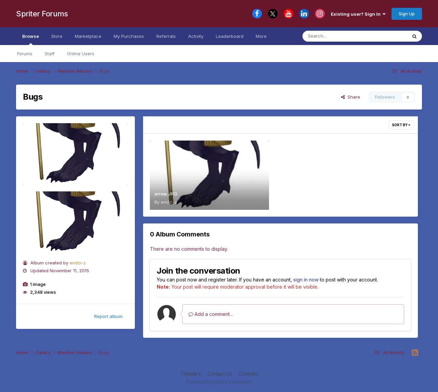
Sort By (401, 125)
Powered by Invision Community (219, 381)
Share (350, 97)
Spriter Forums (42, 13)
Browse (30, 39)
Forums (24, 53)
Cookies (248, 374)
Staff (50, 53)
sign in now (306, 279)
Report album (108, 316)
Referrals (166, 36)
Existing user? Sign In (358, 14)
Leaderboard (229, 36)
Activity (195, 36)
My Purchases (129, 36)
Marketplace (88, 36)
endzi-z (78, 262)
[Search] (336, 36)
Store (56, 36)
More (261, 36)
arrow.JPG (165, 194)
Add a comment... (210, 314)
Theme (191, 374)
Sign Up (407, 13)
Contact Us (220, 374)
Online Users (80, 53)
